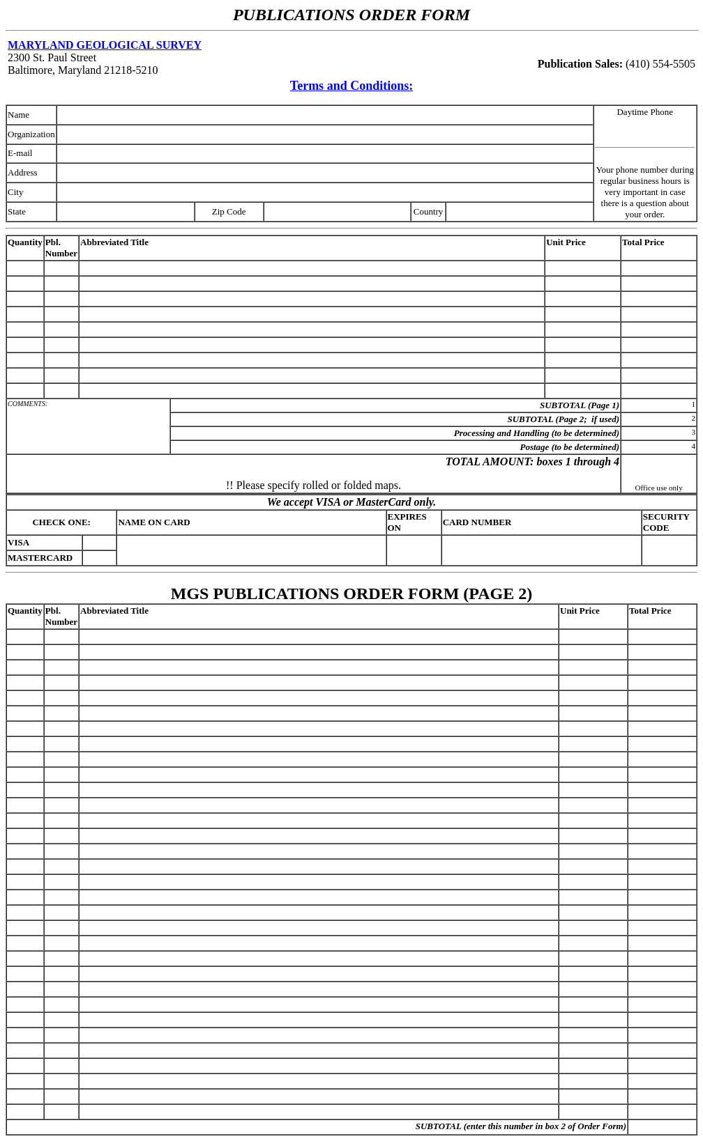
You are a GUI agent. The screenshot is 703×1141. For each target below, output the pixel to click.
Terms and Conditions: (351, 86)
